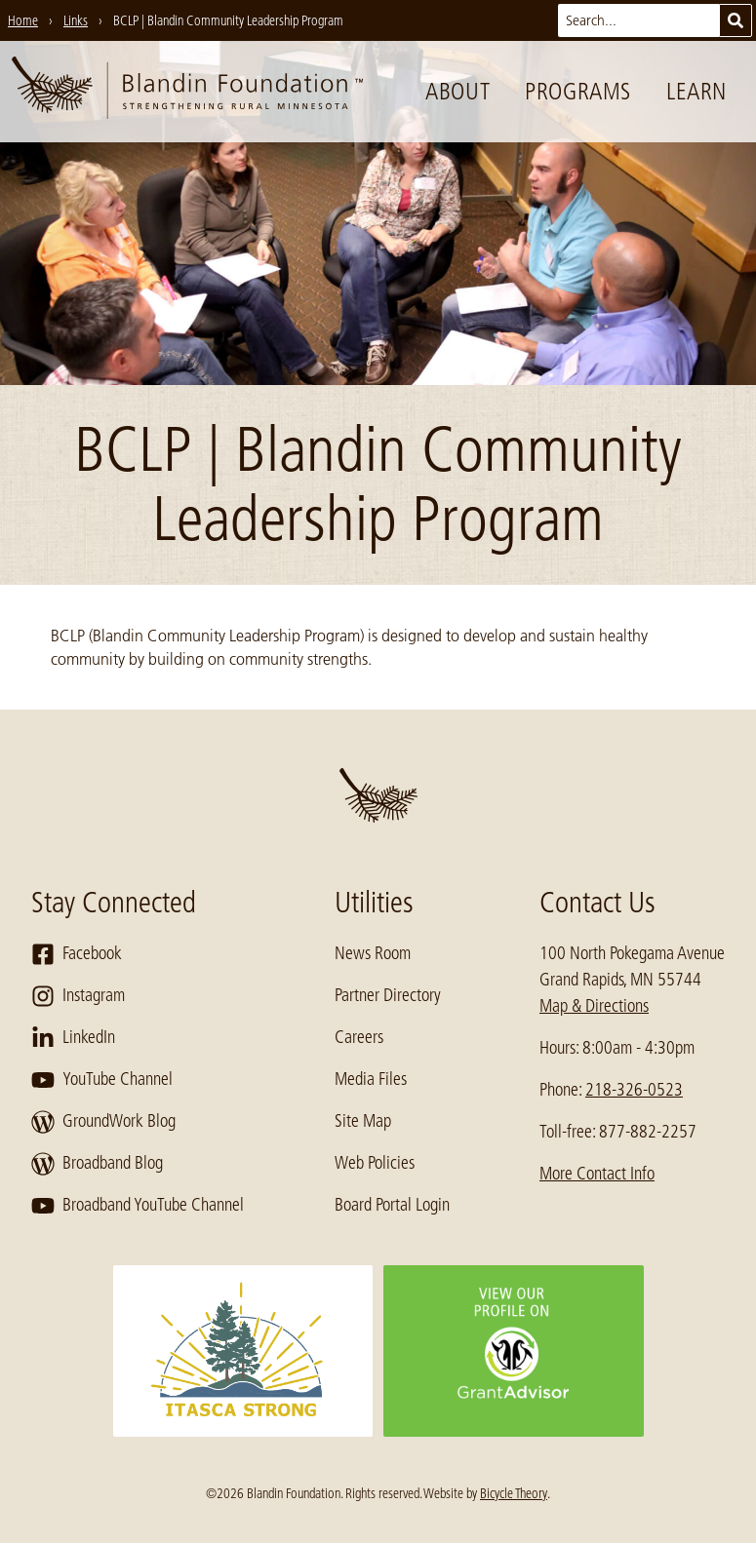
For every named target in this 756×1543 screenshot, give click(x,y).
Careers (359, 1037)
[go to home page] (187, 92)
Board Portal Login (392, 1204)
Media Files (371, 1079)
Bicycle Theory (513, 1493)
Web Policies (375, 1163)
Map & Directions (594, 1006)
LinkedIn (73, 1038)
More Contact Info (597, 1173)
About (457, 91)
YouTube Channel (102, 1080)
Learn (696, 91)
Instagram (78, 996)
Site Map (363, 1121)
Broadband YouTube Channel (137, 1205)
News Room (373, 953)
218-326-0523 (634, 1089)
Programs (578, 91)
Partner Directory (388, 995)
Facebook (76, 954)
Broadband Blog (97, 1164)
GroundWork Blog (103, 1122)
